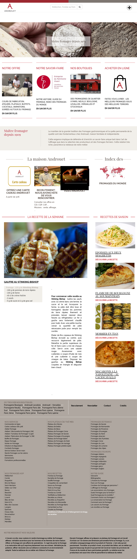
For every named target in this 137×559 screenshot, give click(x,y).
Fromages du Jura (97, 443)
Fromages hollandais (98, 461)
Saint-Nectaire (10, 485)
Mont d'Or (8, 502)
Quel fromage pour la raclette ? (102, 495)
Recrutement (77, 406)
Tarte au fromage (54, 488)
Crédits (123, 406)
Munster (8, 495)
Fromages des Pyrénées (100, 439)
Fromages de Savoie (98, 424)
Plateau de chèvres (55, 424)
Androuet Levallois (32, 405)
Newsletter (92, 406)
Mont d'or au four (54, 490)
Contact (107, 406)
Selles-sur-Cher (10, 488)
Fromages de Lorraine (99, 446)
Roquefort (8, 481)
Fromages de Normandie (100, 427)
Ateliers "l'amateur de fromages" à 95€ (19, 434)
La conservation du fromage (101, 500)
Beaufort (8, 493)
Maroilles (8, 522)
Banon (7, 490)
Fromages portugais (98, 464)
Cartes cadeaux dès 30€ (14, 427)
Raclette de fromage (55, 478)
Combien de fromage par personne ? (104, 485)
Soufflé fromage (54, 481)
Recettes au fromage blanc (58, 505)
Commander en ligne (12, 424)
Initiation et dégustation (13, 446)
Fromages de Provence (99, 429)
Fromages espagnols (98, 457)
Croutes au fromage (55, 509)
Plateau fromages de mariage (59, 443)
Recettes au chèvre (55, 497)
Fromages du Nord (98, 434)
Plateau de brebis (54, 427)
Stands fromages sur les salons (16, 453)
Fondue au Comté (54, 493)
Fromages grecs (97, 466)
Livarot (7, 497)
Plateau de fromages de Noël (59, 441)
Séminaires (9, 455)
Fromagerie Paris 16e (31, 408)
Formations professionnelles (15, 460)
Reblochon (9, 476)
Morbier (7, 519)
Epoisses (8, 509)
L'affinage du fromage (99, 488)
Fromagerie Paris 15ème (42, 410)
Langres (8, 507)
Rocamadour (10, 514)
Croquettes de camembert (57, 483)
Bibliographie (96, 478)
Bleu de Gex (9, 500)
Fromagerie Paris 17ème (19, 410)
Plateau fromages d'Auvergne (59, 436)
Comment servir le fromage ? (101, 502)
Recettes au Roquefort (56, 500)
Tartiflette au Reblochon (57, 495)
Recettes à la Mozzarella (57, 502)
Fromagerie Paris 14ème (47, 413)
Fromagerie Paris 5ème (25, 413)
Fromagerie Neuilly (12, 408)
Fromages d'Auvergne (99, 431)
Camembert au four (55, 507)
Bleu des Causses (11, 505)
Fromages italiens (97, 454)
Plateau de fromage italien (57, 439)
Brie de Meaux (10, 483)
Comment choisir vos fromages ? (103, 497)
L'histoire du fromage (99, 481)
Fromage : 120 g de (14, 287)
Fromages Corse (97, 441)
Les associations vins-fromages (102, 490)
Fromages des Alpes (98, 448)
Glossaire (94, 476)
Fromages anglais (97, 469)
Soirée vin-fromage (12, 443)
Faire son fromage (97, 483)
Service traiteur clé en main (15, 451)
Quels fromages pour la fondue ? (103, 493)
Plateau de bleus (54, 429)
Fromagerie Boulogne (13, 405)
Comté (7, 478)
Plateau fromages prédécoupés (59, 446)
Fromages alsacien (98, 436)
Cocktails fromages (12, 448)
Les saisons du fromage (100, 505)
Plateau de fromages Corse (58, 431)
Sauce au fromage (54, 485)
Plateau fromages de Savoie (58, 434)
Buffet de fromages (12, 439)
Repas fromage (10, 441)
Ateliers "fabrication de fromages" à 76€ (20, 436)
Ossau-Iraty (9, 512)
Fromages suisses (97, 459)
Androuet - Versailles (51, 405)
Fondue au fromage (55, 476)
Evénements (9, 458)
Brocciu (8, 517)
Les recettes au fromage (100, 507)
